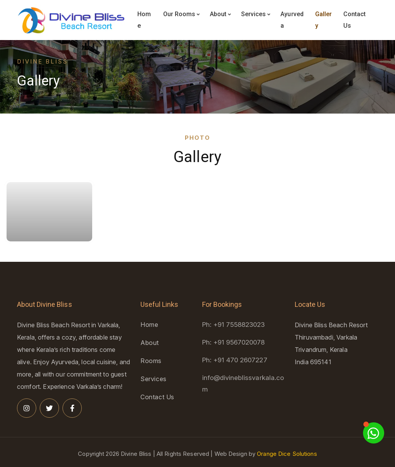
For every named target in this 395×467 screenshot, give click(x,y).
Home (144, 19)
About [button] (220, 14)
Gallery (323, 19)
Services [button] (255, 14)
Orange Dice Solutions (287, 453)
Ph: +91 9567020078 (233, 342)
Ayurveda (291, 19)
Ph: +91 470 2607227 (234, 360)
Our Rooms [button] (181, 14)
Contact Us (354, 19)
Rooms (151, 361)
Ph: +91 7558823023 (233, 324)
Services (153, 379)
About (149, 342)
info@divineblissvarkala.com (243, 383)
